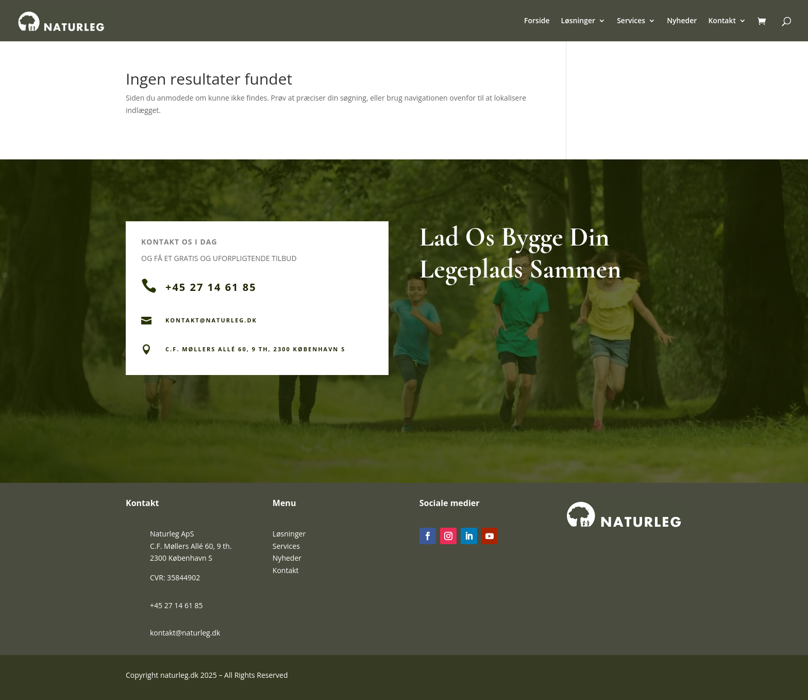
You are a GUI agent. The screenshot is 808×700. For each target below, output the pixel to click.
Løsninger (578, 21)
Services (631, 21)
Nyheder (682, 21)
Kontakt (722, 21)
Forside (537, 21)
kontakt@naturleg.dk (185, 633)
